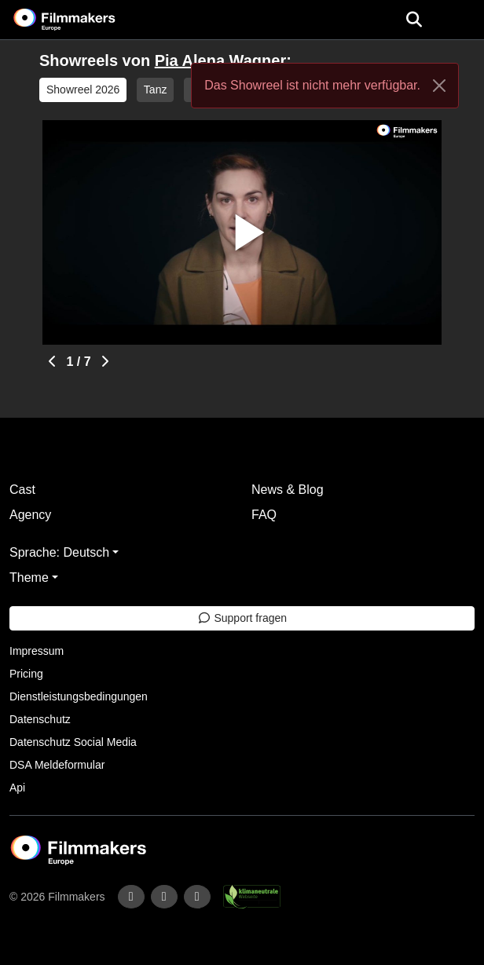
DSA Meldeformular (56, 764)
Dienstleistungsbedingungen (78, 696)
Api (17, 787)
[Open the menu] (413, 19)
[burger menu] (460, 20)
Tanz (155, 89)
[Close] (439, 86)
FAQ (264, 514)
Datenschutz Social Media (73, 742)
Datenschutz (40, 719)
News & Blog (287, 489)
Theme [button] (29, 577)
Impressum (36, 651)
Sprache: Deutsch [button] (59, 552)
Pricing (26, 673)
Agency (30, 514)
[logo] (83, 19)
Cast (22, 489)
